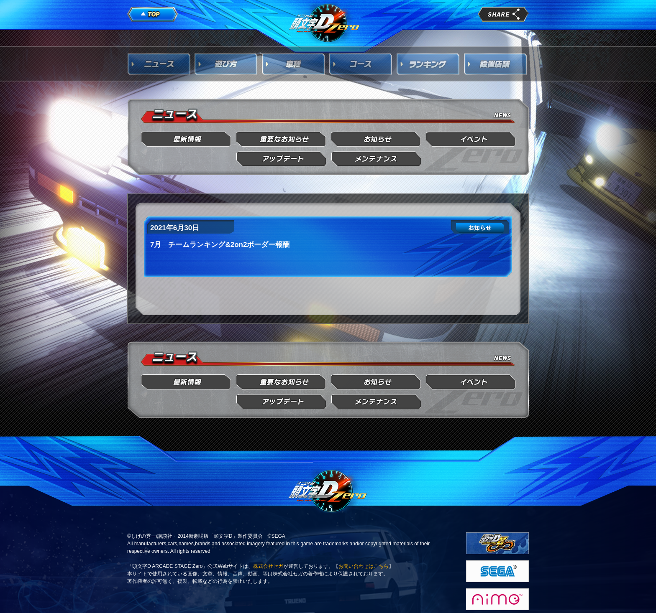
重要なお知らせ (281, 139)
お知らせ (376, 139)
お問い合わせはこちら (363, 566)
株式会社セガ (268, 566)
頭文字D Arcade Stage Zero (324, 22)
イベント (471, 139)
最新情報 (186, 139)
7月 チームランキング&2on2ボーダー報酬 (220, 245)
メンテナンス (376, 159)
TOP (152, 14)
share (503, 14)
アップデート (281, 159)
